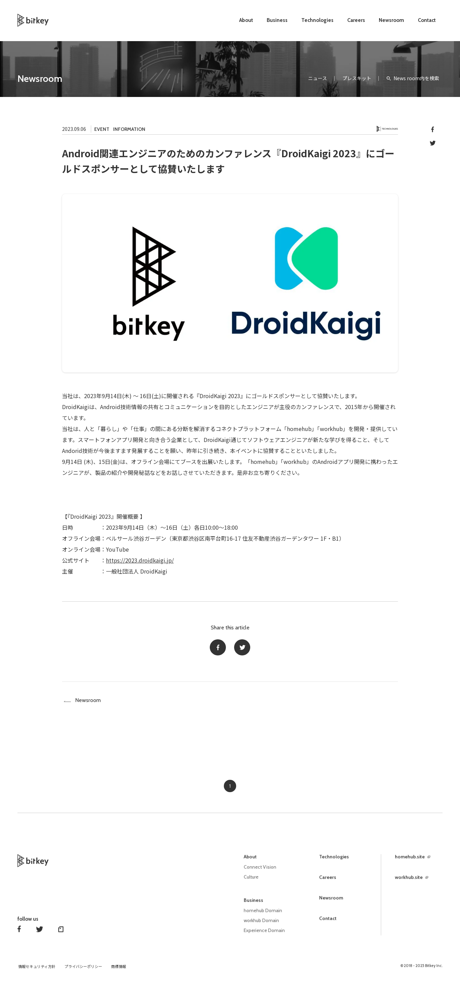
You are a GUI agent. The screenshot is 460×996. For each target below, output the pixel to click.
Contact (427, 20)
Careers (356, 20)
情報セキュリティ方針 (37, 969)
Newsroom (391, 20)
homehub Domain (263, 914)
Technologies (317, 20)
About (246, 20)
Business (277, 20)
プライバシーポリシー (83, 969)
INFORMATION (129, 129)
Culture (251, 881)
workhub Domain (262, 924)
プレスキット (356, 78)
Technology (387, 129)
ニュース (317, 78)
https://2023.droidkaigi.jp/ (140, 560)
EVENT (101, 129)
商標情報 (118, 969)
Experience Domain (264, 934)
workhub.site (409, 882)
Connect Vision (260, 872)
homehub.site (410, 861)
